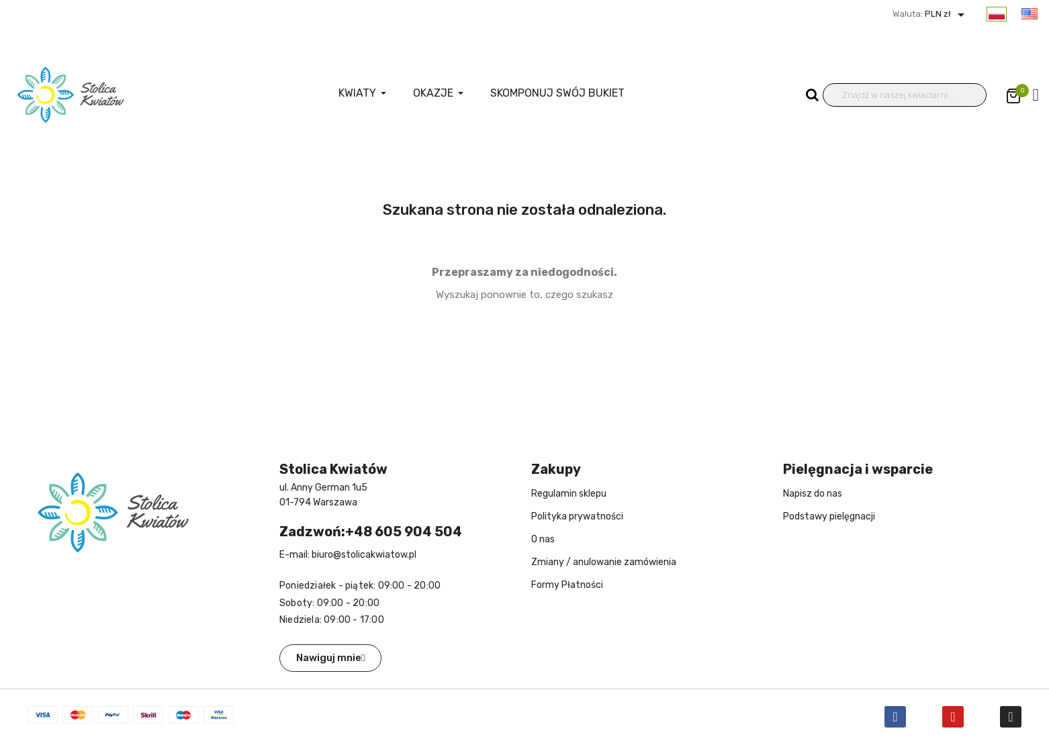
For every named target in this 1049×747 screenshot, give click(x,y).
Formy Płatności (567, 585)
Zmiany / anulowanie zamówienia (603, 562)
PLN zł (946, 14)
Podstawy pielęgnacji (829, 516)
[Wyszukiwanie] (904, 95)
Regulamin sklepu (568, 493)
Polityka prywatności (577, 516)
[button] (330, 658)
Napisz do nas (812, 493)
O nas (543, 539)
